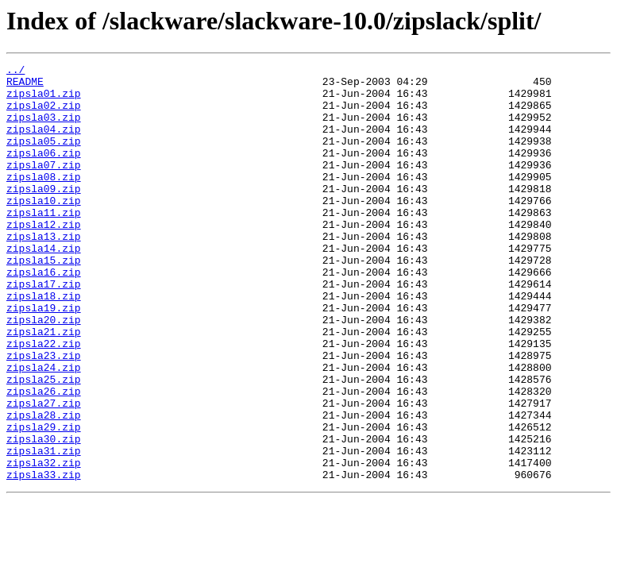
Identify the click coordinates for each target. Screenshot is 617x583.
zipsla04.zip (43, 143)
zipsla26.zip (43, 457)
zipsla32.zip (43, 543)
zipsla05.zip (43, 157)
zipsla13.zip (43, 271)
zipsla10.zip (43, 229)
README (25, 86)
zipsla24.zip (43, 429)
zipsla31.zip (43, 529)
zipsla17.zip (43, 329)
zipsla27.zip (43, 472)
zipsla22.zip (43, 400)
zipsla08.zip (43, 200)
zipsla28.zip (43, 486)
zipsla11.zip (43, 243)
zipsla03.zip (43, 129)
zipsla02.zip (43, 114)
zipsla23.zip (43, 414)
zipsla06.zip (43, 171)
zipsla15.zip (43, 300)
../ (15, 71)
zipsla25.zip (43, 443)
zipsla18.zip (43, 343)
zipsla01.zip (43, 100)
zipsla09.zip (43, 214)
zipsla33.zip (43, 557)
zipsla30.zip (43, 515)
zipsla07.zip (43, 186)
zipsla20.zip (43, 372)
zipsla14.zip (43, 286)
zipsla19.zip (43, 357)
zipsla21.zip (43, 386)
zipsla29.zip (43, 500)
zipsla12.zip (43, 257)
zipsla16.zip (43, 314)
